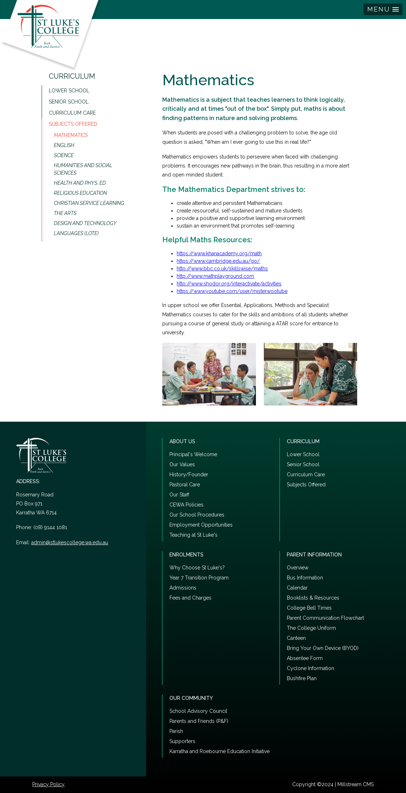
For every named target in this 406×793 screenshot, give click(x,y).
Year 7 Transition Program (199, 578)
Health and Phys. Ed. (80, 183)
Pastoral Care (184, 484)
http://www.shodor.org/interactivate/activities (229, 284)
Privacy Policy (48, 784)
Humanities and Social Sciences (83, 169)
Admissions (182, 588)
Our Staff (179, 495)
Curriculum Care (72, 113)
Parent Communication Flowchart (325, 618)
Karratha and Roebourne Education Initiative (219, 751)
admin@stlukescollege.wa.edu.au (69, 542)
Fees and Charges (190, 598)
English (64, 145)
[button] (383, 9)
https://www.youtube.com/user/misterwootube (232, 291)
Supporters (182, 741)
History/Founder (188, 474)
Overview (297, 567)
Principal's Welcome (193, 454)
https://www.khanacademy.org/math (219, 253)
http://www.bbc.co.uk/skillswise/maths (222, 268)
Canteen (296, 638)
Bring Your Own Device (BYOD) (323, 648)
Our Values (182, 464)
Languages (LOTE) (76, 233)
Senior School (69, 102)
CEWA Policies (186, 505)
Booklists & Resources (313, 598)
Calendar (297, 588)
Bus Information (305, 578)
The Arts (65, 213)
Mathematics (71, 135)
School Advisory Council (198, 711)
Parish (176, 731)
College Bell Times (309, 608)
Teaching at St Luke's (193, 535)
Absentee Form (305, 658)
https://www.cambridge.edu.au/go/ (218, 261)
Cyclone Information (310, 668)
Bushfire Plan (302, 678)
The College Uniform (311, 628)
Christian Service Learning (89, 203)
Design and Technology (85, 223)
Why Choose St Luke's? (197, 567)
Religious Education (80, 193)
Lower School (69, 90)
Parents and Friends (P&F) (198, 721)
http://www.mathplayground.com (215, 276)
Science (64, 155)
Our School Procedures (196, 515)
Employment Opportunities (201, 525)
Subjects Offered (73, 124)
